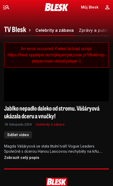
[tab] (18, 30)
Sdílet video (18, 135)
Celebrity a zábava (50, 124)
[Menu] (6, 7)
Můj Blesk (90, 7)
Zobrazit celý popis (21, 157)
